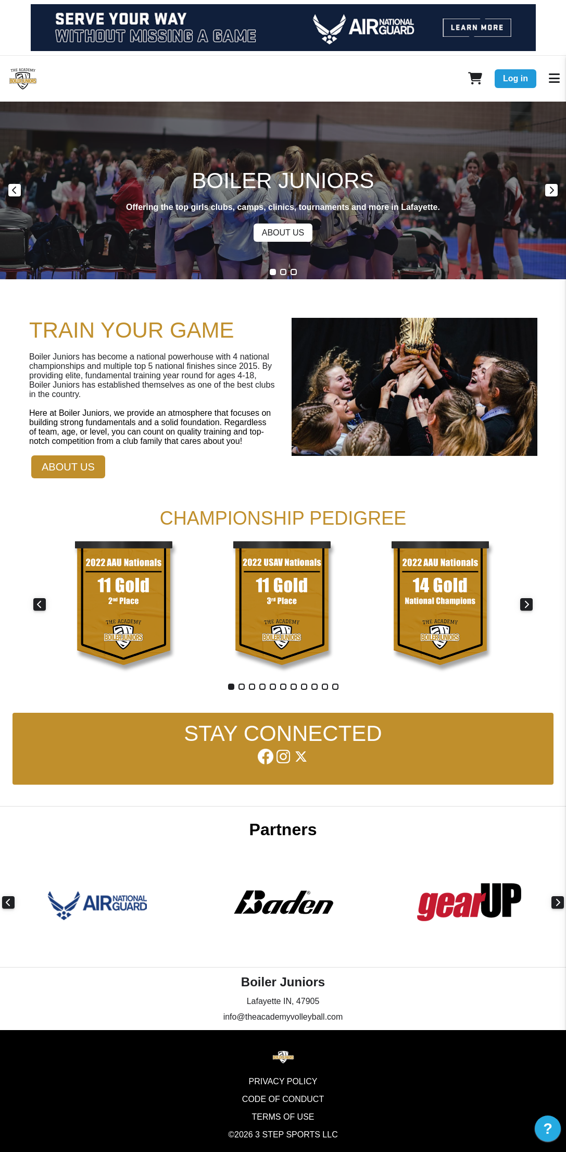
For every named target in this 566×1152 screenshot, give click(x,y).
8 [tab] (304, 687)
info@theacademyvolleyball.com (283, 1016)
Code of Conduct (283, 1099)
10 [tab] (325, 687)
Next (551, 190)
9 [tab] (314, 687)
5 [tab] (273, 687)
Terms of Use (282, 1116)
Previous (14, 190)
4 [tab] (262, 687)
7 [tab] (294, 687)
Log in (515, 78)
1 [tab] (273, 272)
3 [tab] (294, 272)
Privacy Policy (283, 1081)
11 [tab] (335, 687)
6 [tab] (283, 687)
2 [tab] (283, 272)
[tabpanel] (283, 190)
